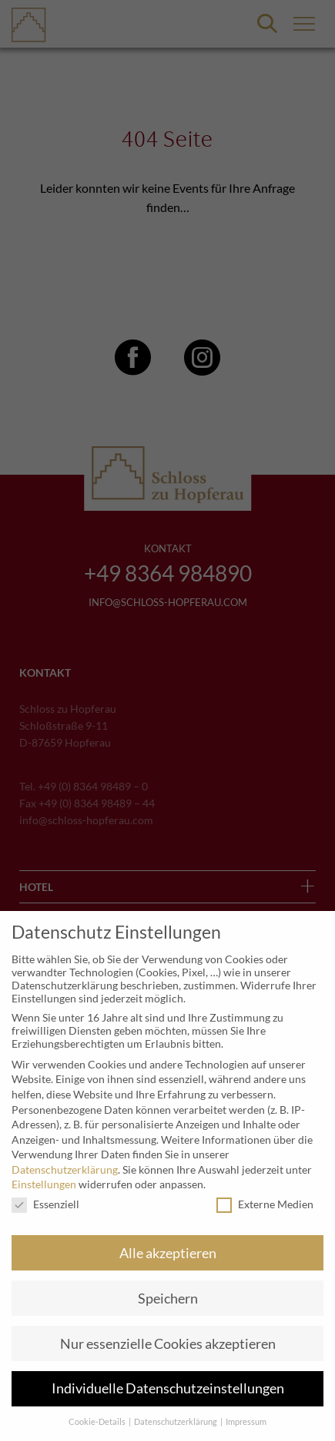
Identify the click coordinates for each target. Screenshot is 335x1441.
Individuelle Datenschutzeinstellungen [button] (168, 1388)
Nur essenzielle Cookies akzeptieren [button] (168, 1344)
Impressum (246, 1421)
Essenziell (45, 1204)
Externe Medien (264, 1204)
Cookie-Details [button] (98, 1421)
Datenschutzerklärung (65, 1169)
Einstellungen (44, 1184)
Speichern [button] (168, 1298)
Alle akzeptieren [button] (167, 1253)
